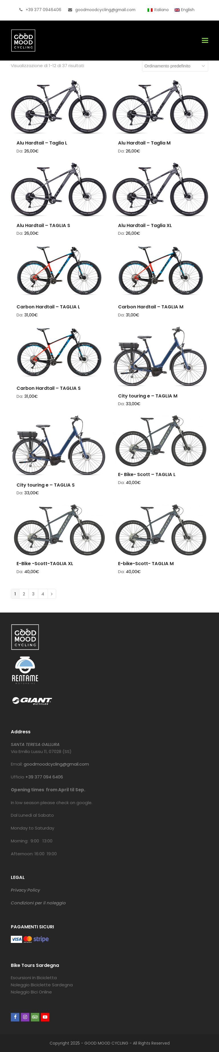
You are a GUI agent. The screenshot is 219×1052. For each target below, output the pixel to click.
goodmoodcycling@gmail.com (56, 764)
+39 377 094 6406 (44, 777)
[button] (205, 40)
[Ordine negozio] (175, 66)
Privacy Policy (25, 890)
